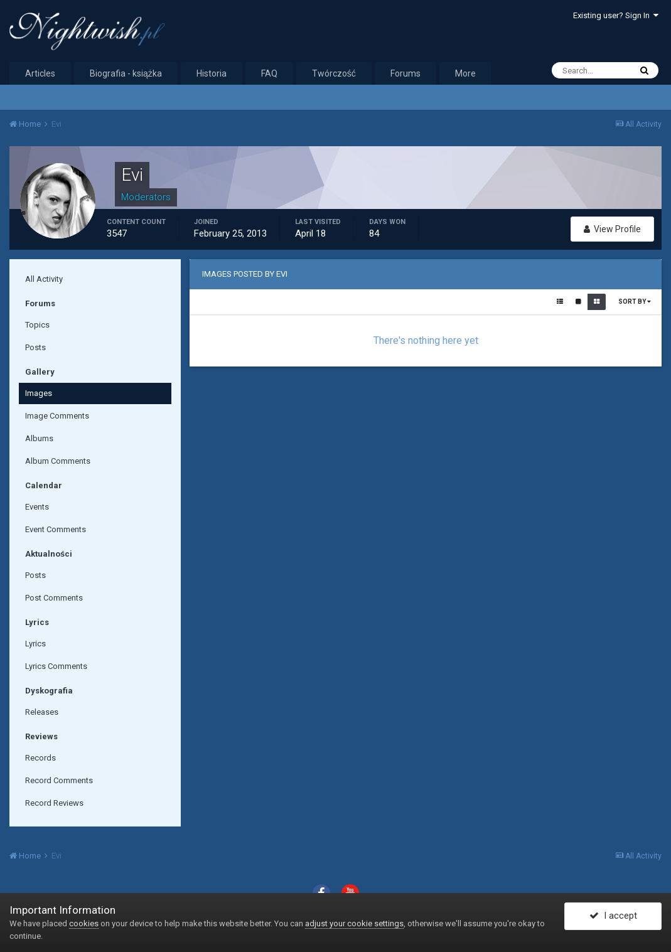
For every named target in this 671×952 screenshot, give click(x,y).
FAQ (269, 73)
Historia (211, 73)
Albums (39, 438)
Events (37, 506)
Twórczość (334, 73)
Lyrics (35, 643)
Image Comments (57, 415)
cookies (84, 923)
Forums (405, 73)
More (465, 73)
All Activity (44, 279)
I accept (613, 916)
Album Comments (57, 461)
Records (40, 757)
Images (38, 393)
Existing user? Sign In (615, 15)
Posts (35, 347)
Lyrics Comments (56, 666)
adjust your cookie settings (354, 923)
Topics (37, 324)
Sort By (634, 301)
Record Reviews (54, 803)
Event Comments (55, 529)
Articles (40, 73)
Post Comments (54, 597)
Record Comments (59, 780)
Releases (41, 712)
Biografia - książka (126, 73)
